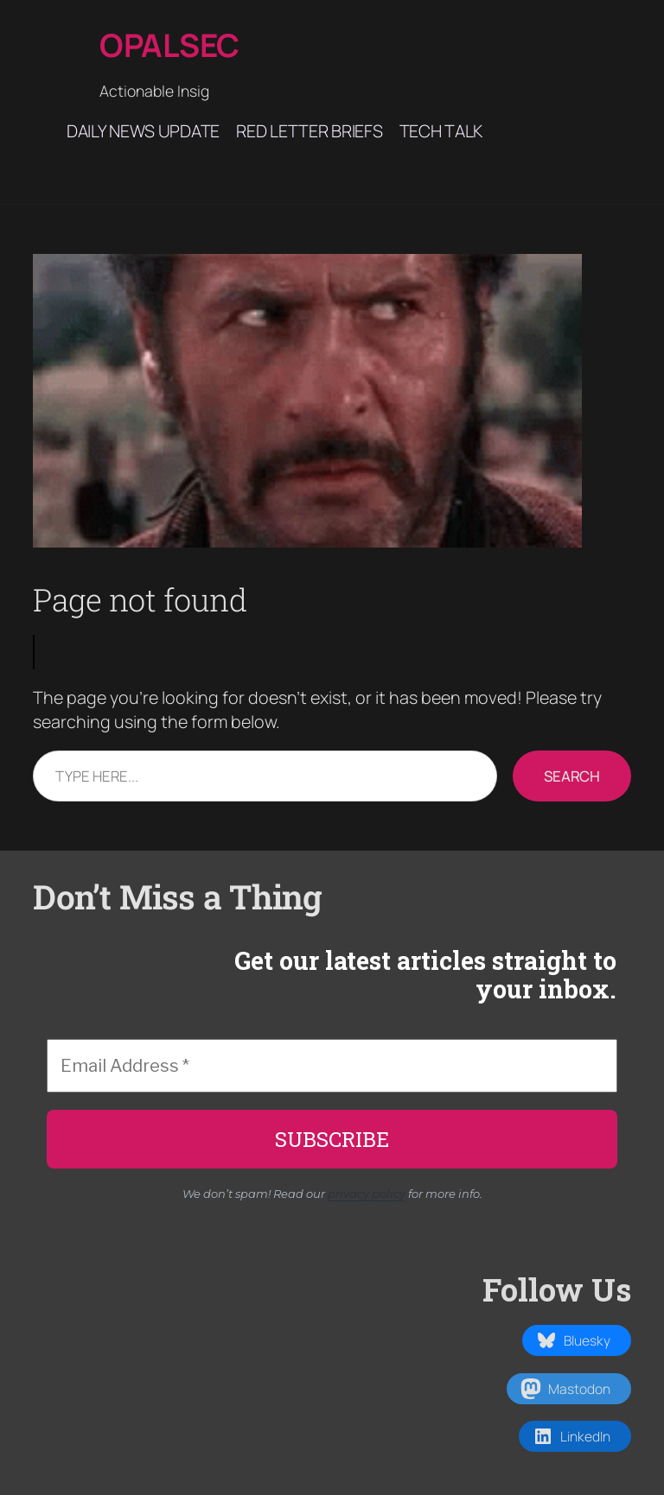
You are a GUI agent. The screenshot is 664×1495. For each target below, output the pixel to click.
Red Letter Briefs (309, 131)
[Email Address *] (331, 1066)
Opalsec (169, 45)
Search (572, 776)
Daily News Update (143, 131)
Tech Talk (440, 131)
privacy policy (366, 1193)
